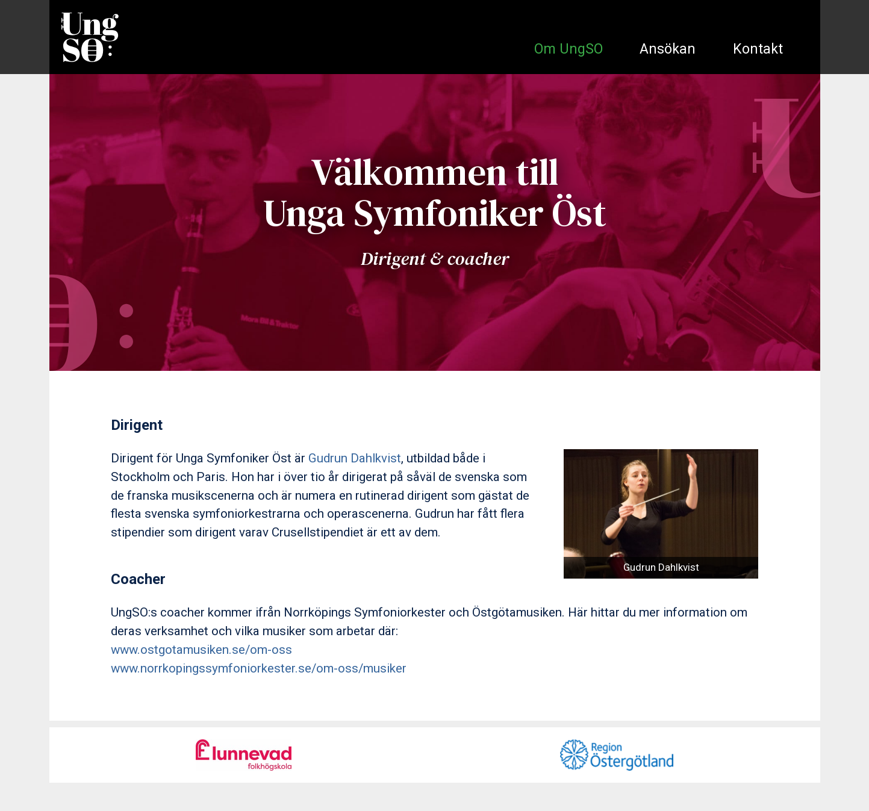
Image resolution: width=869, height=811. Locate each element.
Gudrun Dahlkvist (354, 458)
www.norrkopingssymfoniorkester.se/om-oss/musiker (258, 668)
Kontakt (758, 49)
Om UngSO (568, 49)
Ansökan (668, 49)
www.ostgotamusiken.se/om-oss (201, 649)
